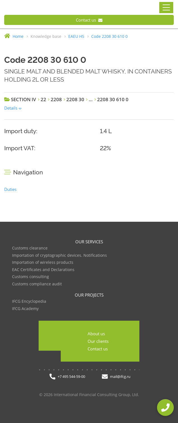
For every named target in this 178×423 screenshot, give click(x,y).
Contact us (89, 20)
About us (96, 333)
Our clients (98, 341)
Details (10, 108)
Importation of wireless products (42, 262)
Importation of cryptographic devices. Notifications (59, 255)
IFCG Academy (25, 308)
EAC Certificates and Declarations (43, 269)
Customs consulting (30, 276)
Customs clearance (30, 248)
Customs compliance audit (37, 284)
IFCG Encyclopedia (29, 301)
